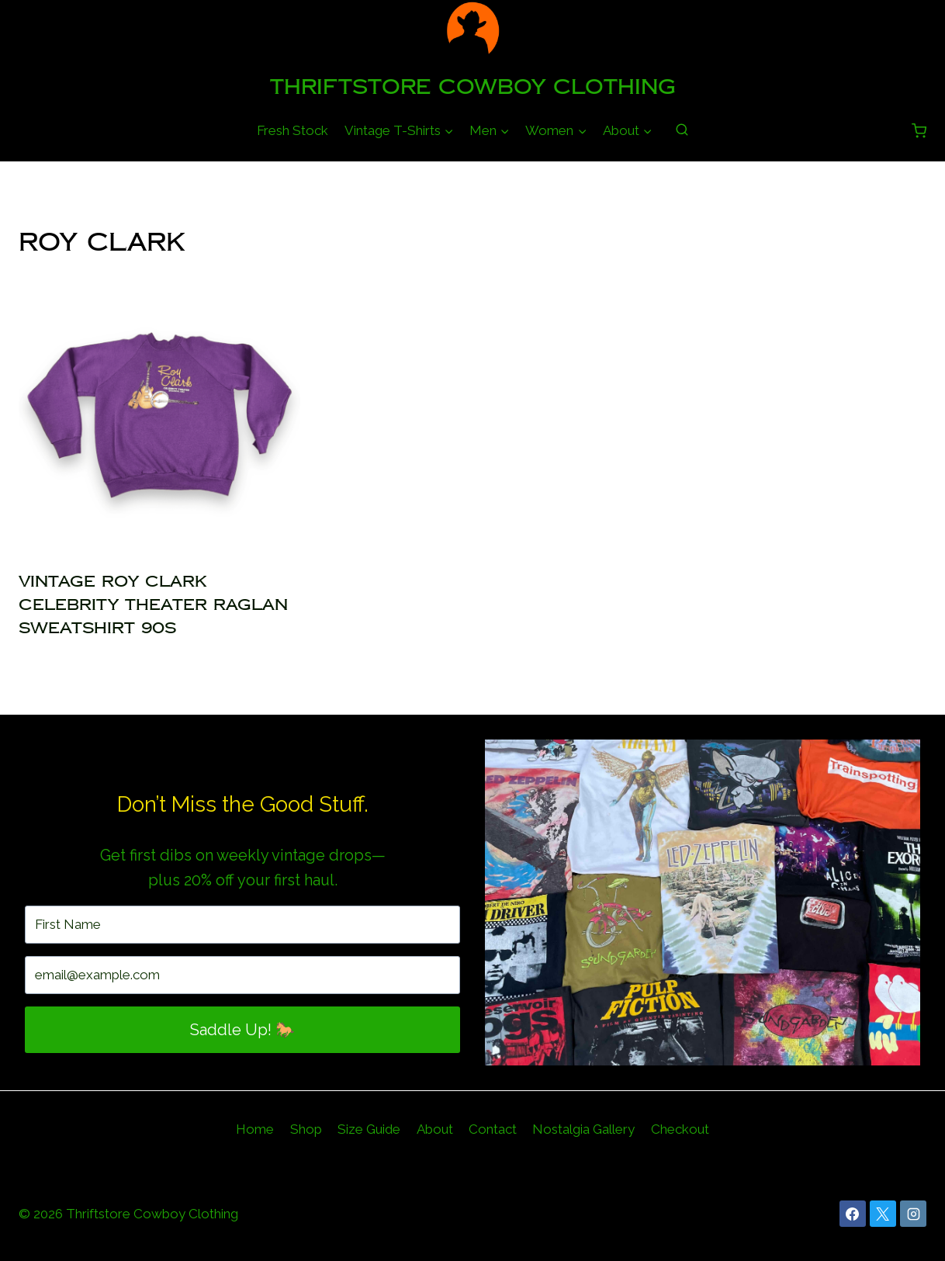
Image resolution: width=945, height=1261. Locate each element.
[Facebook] (852, 1213)
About (435, 1129)
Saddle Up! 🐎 (242, 1029)
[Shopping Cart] (919, 130)
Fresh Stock (292, 130)
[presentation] (159, 415)
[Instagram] (913, 1213)
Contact (493, 1129)
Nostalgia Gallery (583, 1129)
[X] (883, 1213)
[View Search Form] (682, 130)
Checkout (680, 1129)
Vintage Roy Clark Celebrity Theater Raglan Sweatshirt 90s (153, 604)
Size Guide (369, 1129)
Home (255, 1129)
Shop (306, 1129)
